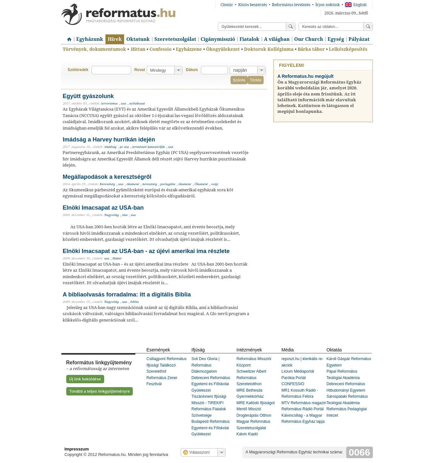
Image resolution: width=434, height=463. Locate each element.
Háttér (117, 258)
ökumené (133, 184)
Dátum (192, 70)
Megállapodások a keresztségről (107, 177)
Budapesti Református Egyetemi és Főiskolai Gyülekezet (211, 427)
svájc (215, 184)
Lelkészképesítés (348, 49)
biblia (135, 302)
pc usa (124, 147)
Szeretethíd (156, 371)
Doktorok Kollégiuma (269, 49)
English (356, 5)
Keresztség (107, 184)
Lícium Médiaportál (298, 371)
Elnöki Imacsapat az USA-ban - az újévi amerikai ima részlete (146, 251)
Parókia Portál (294, 378)
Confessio (160, 49)
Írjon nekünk (327, 5)
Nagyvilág (111, 215)
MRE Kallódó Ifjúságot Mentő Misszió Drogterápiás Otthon (256, 409)
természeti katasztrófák (148, 147)
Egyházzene (189, 49)
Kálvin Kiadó (247, 434)
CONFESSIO (293, 384)
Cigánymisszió (218, 39)
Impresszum (77, 449)
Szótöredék (78, 70)
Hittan (138, 49)
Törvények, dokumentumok (94, 49)
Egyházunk (89, 39)
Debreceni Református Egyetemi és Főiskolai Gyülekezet (211, 384)
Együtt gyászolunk (88, 96)
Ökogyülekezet (223, 49)
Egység (336, 39)
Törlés (255, 80)
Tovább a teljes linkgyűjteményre (99, 391)
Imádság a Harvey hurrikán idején (109, 139)
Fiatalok (249, 39)
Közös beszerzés (252, 5)
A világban (277, 39)
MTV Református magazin (304, 403)
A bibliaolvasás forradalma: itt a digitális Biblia (127, 294)
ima (125, 215)
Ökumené (201, 184)
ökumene (185, 184)
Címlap (67, 37)
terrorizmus (109, 103)
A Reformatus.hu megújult (305, 76)
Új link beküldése (85, 379)
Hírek (115, 39)
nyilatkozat (137, 103)
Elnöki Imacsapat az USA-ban (103, 207)
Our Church (308, 39)
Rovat (139, 70)
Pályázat (358, 39)
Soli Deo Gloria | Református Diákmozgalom (206, 365)
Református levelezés (291, 5)
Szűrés (239, 80)
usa (123, 103)
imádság (110, 147)
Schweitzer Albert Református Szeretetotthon (252, 377)
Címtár (227, 5)
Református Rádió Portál (303, 409)
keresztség (149, 184)
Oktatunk (138, 39)
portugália (167, 184)
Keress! (368, 27)
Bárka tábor (311, 49)
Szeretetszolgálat (175, 39)
